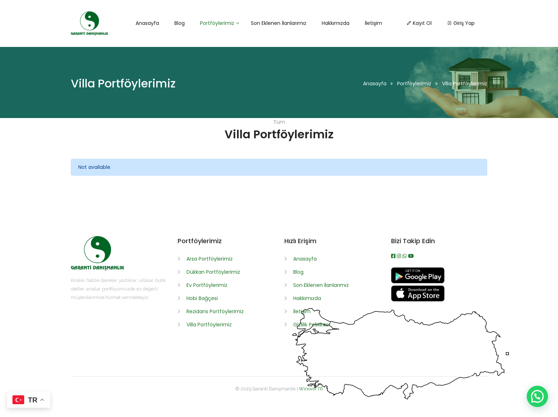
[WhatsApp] (405, 256)
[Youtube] (411, 256)
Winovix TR (311, 388)
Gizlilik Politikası (311, 324)
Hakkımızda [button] (335, 23)
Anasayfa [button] (147, 23)
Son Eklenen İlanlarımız (321, 285)
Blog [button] (179, 23)
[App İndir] (417, 299)
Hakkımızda (307, 298)
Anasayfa (374, 83)
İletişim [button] (373, 23)
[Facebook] (394, 256)
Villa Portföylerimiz (209, 324)
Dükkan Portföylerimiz (213, 272)
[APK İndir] (417, 281)
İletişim (302, 311)
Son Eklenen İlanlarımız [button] (278, 23)
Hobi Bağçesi (202, 298)
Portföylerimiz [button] (217, 23)
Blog (298, 272)
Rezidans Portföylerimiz (215, 311)
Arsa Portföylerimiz (209, 258)
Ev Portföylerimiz (206, 285)
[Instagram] (399, 256)
